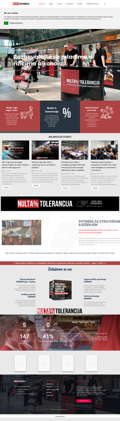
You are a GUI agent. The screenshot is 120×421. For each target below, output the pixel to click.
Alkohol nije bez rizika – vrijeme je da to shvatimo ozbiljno (43, 165)
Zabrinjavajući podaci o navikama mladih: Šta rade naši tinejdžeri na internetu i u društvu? (104, 166)
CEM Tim (66, 409)
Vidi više (6, 187)
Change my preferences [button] (16, 23)
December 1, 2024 (98, 173)
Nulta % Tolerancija (52, 389)
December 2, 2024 (68, 173)
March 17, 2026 (37, 171)
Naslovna (49, 384)
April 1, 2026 (7, 171)
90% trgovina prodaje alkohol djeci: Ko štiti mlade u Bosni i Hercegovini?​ (15, 165)
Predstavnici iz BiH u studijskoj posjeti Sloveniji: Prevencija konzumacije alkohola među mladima (73, 166)
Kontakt (49, 392)
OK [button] (6, 23)
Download (49, 395)
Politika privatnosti (60, 416)
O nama (49, 387)
